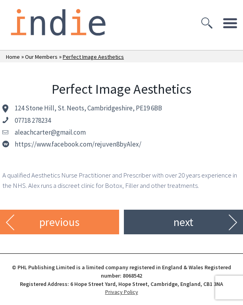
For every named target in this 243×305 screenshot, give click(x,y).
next (183, 222)
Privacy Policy (121, 291)
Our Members (41, 56)
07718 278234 (33, 120)
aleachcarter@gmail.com (50, 132)
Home (13, 56)
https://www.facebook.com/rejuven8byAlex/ (78, 144)
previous (59, 222)
